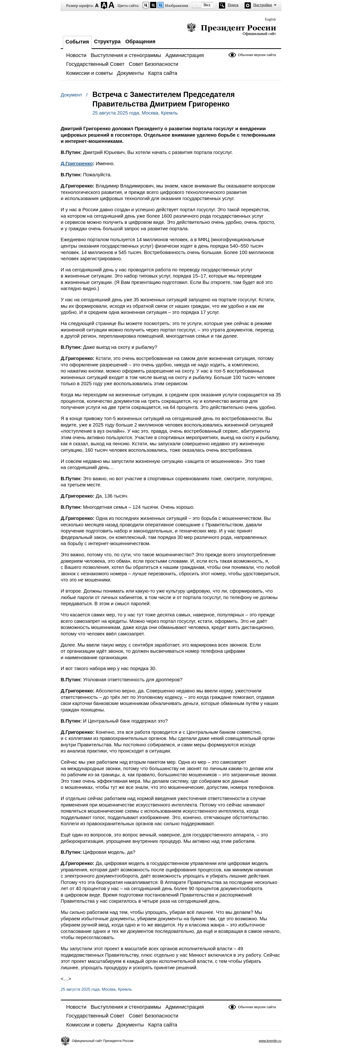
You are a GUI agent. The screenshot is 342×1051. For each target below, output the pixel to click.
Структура (107, 41)
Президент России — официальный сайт (231, 29)
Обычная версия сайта (257, 55)
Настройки (262, 5)
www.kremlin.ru (270, 1041)
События (77, 42)
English (270, 19)
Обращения (140, 41)
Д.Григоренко (77, 163)
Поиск (233, 5)
